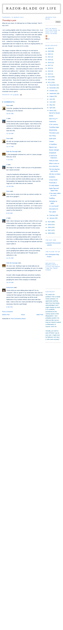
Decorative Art (53, 209)
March (51, 110)
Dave (8, 105)
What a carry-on (54, 163)
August (51, 96)
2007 (49, 230)
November (52, 88)
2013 (49, 77)
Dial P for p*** (53, 118)
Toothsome (52, 121)
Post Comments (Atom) (18, 318)
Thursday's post (54, 133)
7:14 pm (9, 159)
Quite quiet (52, 138)
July (50, 99)
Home (23, 314)
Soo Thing (52, 135)
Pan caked (52, 212)
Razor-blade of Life (31, 8)
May (51, 105)
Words (51, 116)
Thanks (51, 141)
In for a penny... (54, 124)
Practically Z (53, 182)
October (52, 90)
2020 (49, 59)
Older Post (39, 314)
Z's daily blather (54, 185)
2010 (49, 221)
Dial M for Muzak (54, 113)
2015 (49, 71)
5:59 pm (9, 307)
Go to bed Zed (53, 166)
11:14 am (10, 133)
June (51, 102)
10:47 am (10, 113)
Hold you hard (53, 160)
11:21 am (10, 258)
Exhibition (52, 177)
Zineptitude (52, 153)
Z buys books (53, 180)
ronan (48, 39)
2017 (49, 65)
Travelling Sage (54, 127)
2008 (49, 227)
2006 (49, 233)
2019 (49, 62)
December (52, 85)
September (53, 93)
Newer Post (5, 314)
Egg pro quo (53, 147)
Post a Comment (7, 311)
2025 (49, 51)
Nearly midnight (54, 150)
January (52, 218)
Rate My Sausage (12, 151)
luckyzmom (9, 287)
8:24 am (9, 213)
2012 (49, 79)
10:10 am (10, 282)
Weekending (53, 130)
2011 (49, 82)
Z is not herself (53, 206)
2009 (49, 224)
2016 (49, 68)
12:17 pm (10, 146)
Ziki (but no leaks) (54, 174)
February (52, 215)
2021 (49, 57)
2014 (49, 74)
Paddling (52, 198)
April (51, 107)
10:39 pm (10, 186)
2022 (49, 54)
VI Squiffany (53, 144)
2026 (49, 48)
